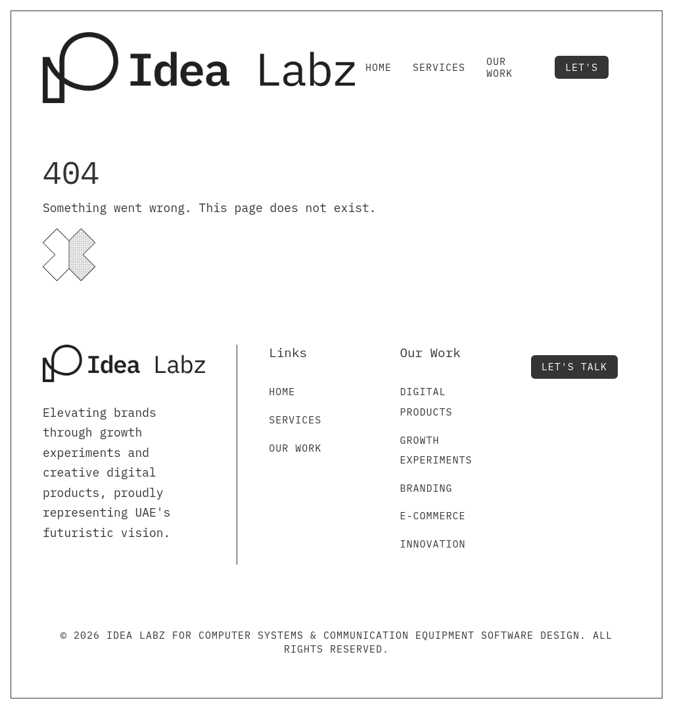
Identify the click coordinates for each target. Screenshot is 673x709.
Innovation (433, 544)
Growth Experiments (436, 450)
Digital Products (426, 401)
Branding (426, 488)
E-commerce (433, 515)
